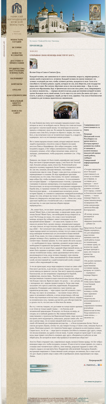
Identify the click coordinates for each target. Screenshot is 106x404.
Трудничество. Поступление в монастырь (17, 71)
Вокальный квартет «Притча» (16, 103)
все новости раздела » (93, 382)
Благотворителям (17, 95)
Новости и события (17, 54)
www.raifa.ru (80, 400)
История (16, 47)
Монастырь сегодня (17, 41)
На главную (33, 41)
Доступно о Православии (17, 62)
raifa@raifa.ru (83, 398)
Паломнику (16, 79)
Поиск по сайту (17, 112)
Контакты (16, 84)
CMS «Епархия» (83, 401)
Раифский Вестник (45, 41)
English (17, 90)
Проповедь (55, 41)
